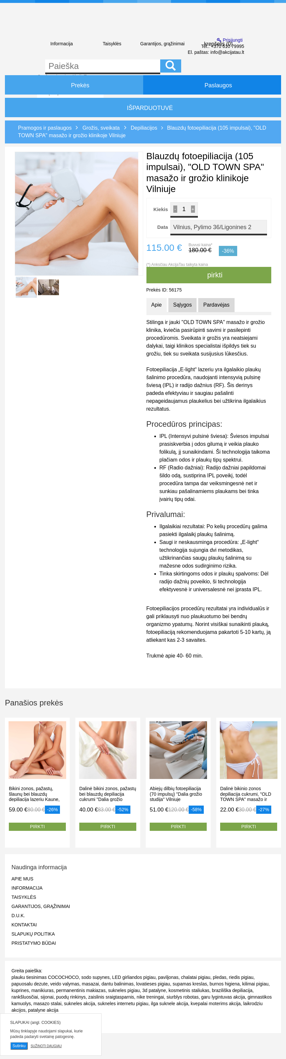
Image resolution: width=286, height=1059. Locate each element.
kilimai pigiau (255, 983)
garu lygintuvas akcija (223, 997)
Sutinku (19, 1046)
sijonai (47, 997)
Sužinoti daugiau (46, 1046)
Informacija (61, 43)
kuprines (20, 990)
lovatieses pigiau (153, 983)
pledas (219, 977)
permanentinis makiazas (80, 990)
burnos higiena (225, 983)
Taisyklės (112, 43)
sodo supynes (95, 977)
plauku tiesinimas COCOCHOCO (45, 977)
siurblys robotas (182, 997)
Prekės (74, 85)
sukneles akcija (79, 1003)
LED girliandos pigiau (133, 977)
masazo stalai (47, 1003)
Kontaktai (24, 924)
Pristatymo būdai (33, 943)
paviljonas (168, 977)
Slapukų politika (33, 934)
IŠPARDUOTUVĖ (143, 108)
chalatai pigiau (196, 977)
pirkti (208, 275)
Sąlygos (182, 305)
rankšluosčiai (24, 997)
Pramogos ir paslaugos (45, 128)
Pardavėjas (216, 305)
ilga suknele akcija (169, 1003)
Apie (156, 305)
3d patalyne (154, 990)
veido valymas (64, 983)
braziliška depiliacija (232, 990)
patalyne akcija (43, 1010)
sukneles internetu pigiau (123, 1003)
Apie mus (22, 878)
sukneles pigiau (124, 990)
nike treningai (150, 997)
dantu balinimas (118, 983)
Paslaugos (212, 84)
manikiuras (42, 990)
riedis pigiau (241, 977)
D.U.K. (18, 915)
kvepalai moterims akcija (216, 1003)
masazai (90, 983)
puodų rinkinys (71, 997)
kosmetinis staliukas (188, 990)
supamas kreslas (190, 983)
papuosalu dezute (29, 983)
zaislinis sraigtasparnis (111, 997)
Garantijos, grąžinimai (162, 43)
